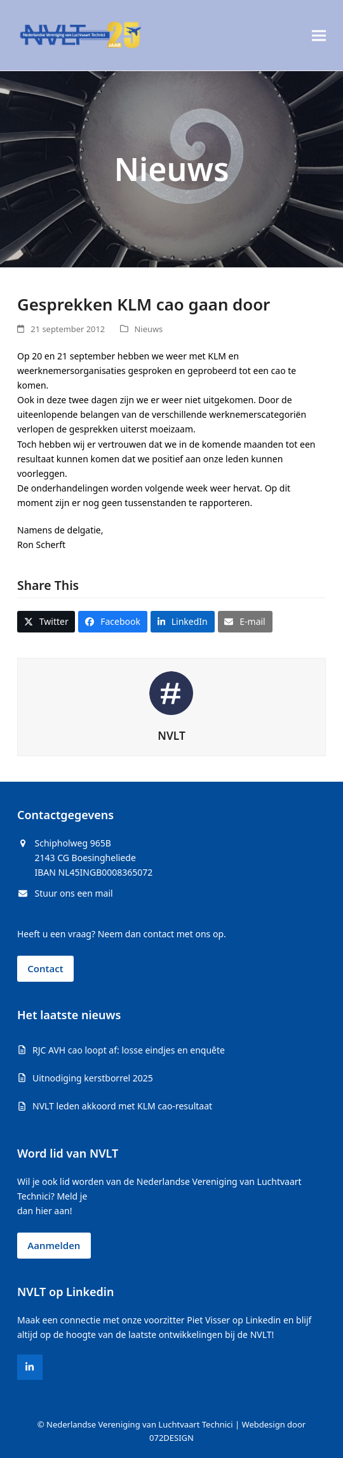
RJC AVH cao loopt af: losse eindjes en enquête (128, 1050)
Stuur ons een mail (74, 893)
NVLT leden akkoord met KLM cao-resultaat (122, 1106)
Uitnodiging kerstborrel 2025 (92, 1078)
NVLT (171, 735)
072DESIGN (171, 1437)
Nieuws (149, 329)
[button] (319, 35)
